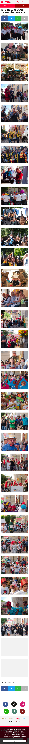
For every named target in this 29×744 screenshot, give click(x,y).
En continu (7, 6)
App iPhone (14, 711)
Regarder (22, 6)
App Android (22, 711)
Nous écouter (25, 1)
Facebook (5, 704)
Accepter (14, 741)
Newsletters (6, 711)
